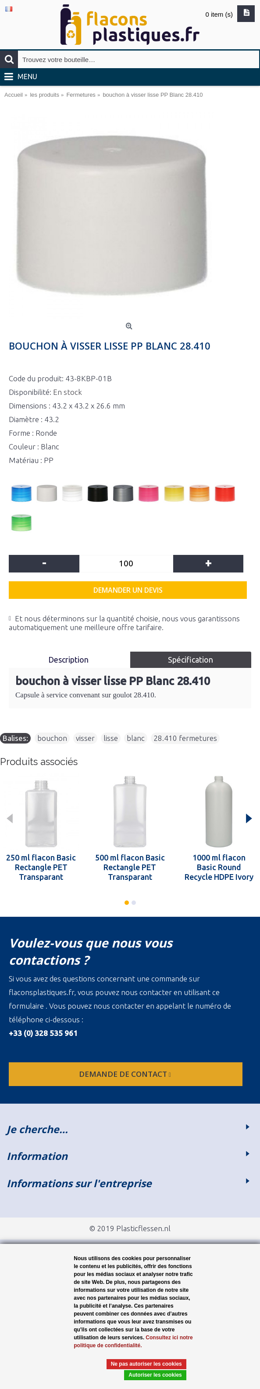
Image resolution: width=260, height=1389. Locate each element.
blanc (136, 738)
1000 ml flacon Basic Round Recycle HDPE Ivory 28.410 (219, 867)
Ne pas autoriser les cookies (146, 1364)
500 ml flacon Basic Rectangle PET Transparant (130, 867)
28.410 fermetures (185, 738)
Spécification (190, 659)
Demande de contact (126, 1074)
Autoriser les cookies (155, 1375)
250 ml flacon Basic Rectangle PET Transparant (41, 867)
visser (85, 738)
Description (69, 659)
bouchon (52, 738)
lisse (110, 738)
